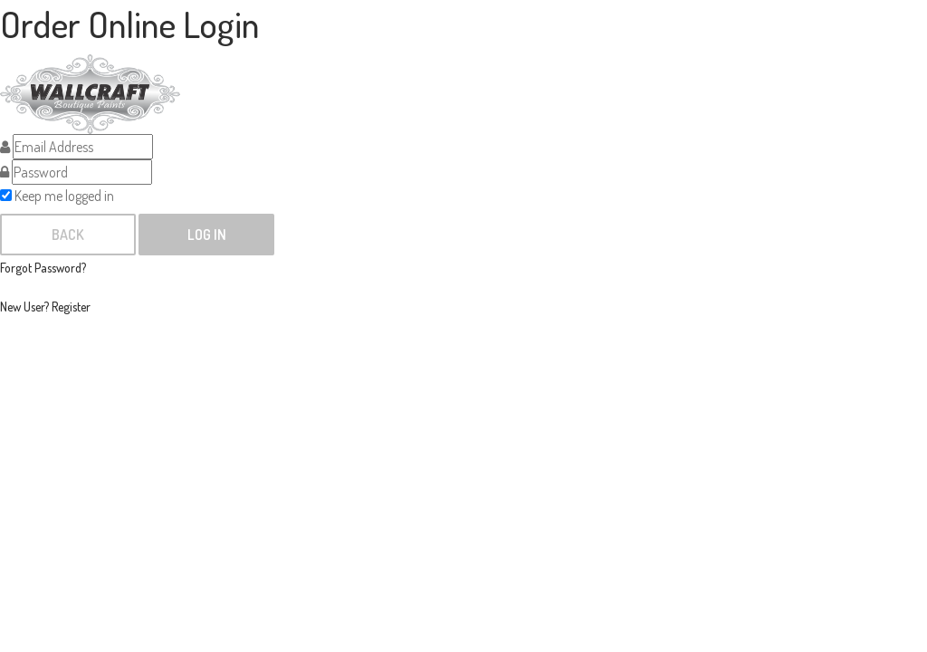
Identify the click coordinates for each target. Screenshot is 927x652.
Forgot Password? (43, 267)
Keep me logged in (57, 196)
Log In (206, 234)
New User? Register (45, 306)
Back (68, 234)
